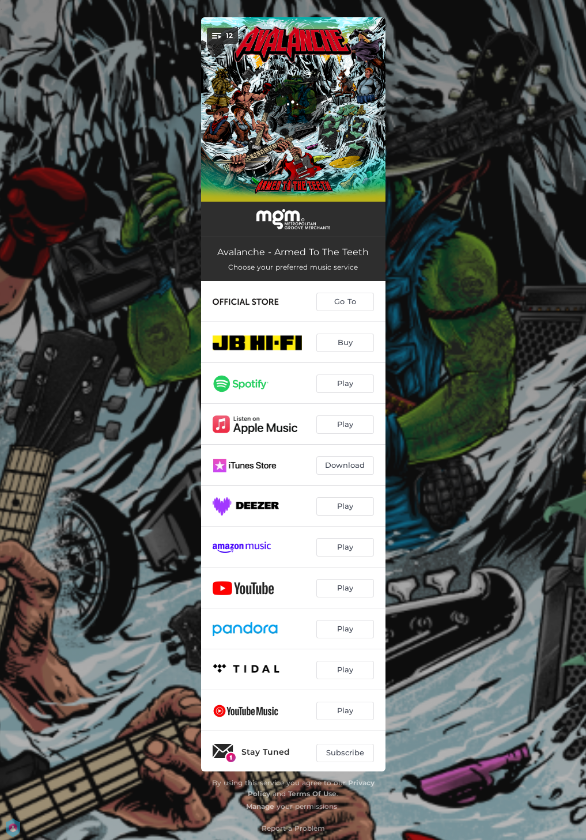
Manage (260, 806)
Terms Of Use (312, 793)
